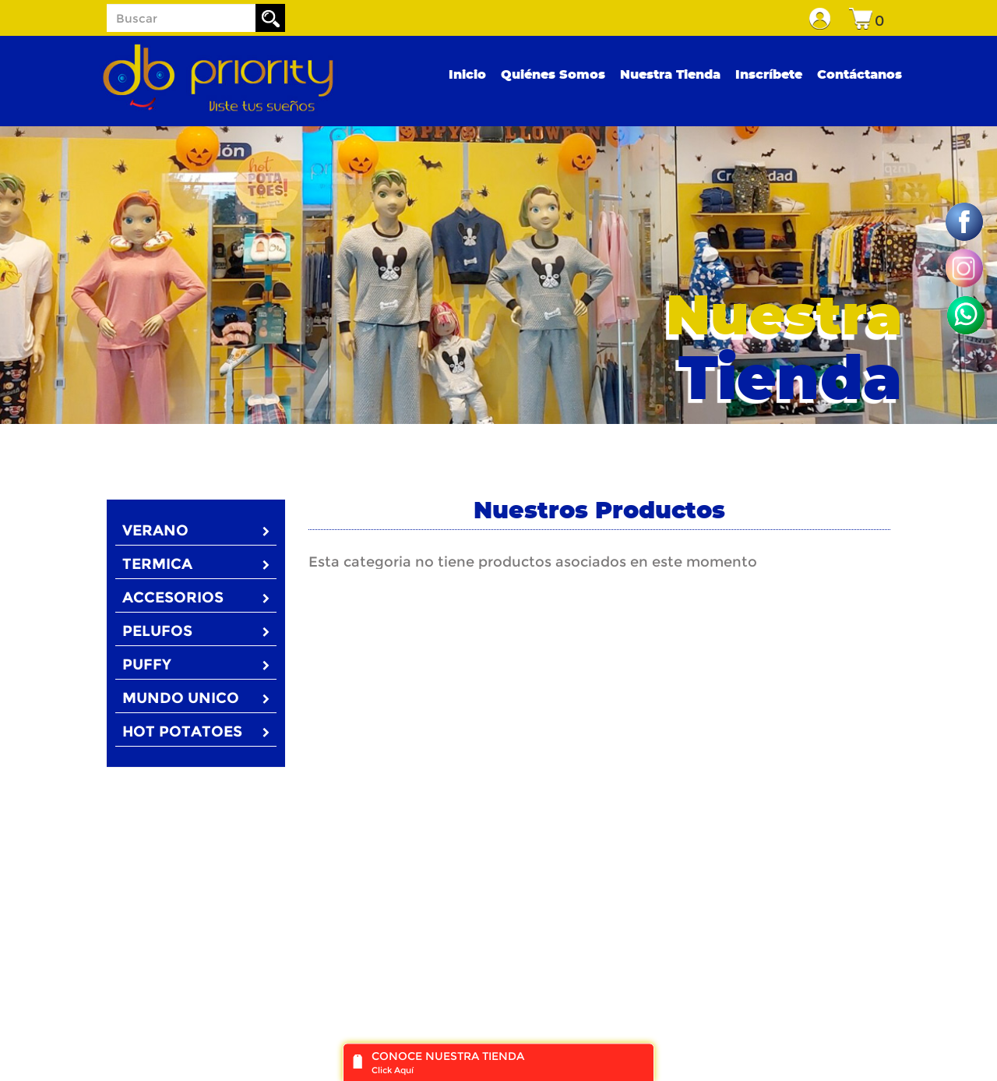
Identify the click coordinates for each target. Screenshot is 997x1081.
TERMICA (196, 564)
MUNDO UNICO (196, 698)
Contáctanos (859, 75)
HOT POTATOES (196, 731)
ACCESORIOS (196, 597)
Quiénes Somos (553, 75)
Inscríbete (768, 75)
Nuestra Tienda (670, 75)
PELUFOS (196, 631)
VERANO (196, 530)
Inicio (467, 75)
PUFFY (196, 664)
